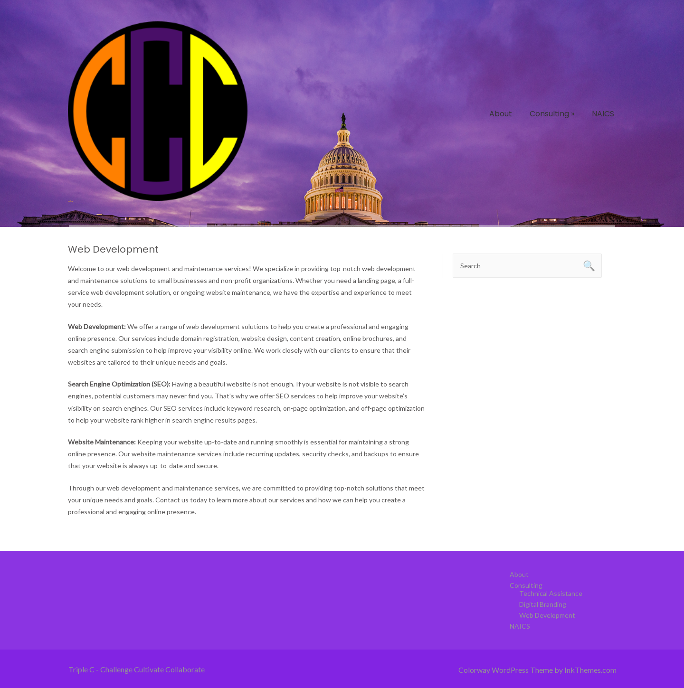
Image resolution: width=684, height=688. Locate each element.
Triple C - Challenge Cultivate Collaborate (136, 669)
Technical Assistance (550, 593)
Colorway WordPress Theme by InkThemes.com (537, 669)
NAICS (603, 113)
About (500, 113)
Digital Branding (542, 604)
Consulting (552, 113)
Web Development (547, 615)
